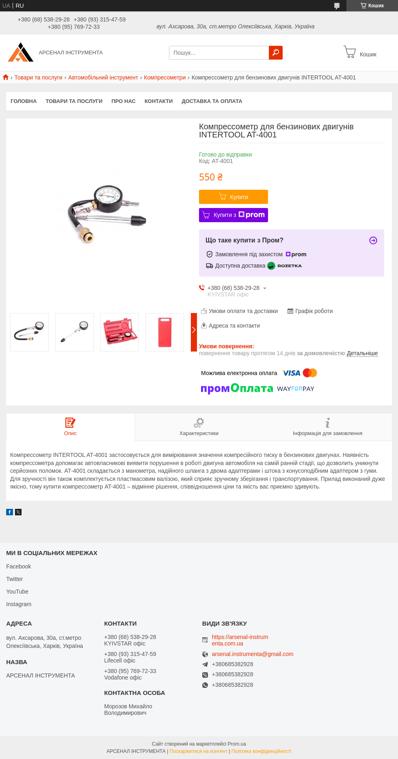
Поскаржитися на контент (198, 751)
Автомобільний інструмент (103, 77)
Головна (24, 101)
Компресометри (165, 77)
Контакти (159, 101)
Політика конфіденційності (261, 751)
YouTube (17, 591)
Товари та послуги (38, 77)
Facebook (18, 566)
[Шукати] (276, 53)
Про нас (123, 101)
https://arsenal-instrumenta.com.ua (240, 640)
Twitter (14, 579)
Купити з (239, 215)
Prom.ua (237, 744)
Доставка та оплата (212, 101)
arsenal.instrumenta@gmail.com (253, 654)
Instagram (18, 604)
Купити (239, 197)
